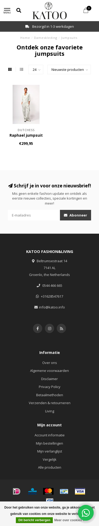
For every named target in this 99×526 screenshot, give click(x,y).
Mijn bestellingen (49, 443)
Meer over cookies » (69, 520)
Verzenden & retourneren (49, 402)
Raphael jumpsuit (26, 135)
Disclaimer (49, 378)
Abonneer (75, 215)
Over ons (49, 362)
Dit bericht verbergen (34, 520)
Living (49, 411)
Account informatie (50, 435)
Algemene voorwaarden (49, 370)
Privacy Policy (49, 386)
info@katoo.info (52, 307)
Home (25, 38)
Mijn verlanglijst (49, 451)
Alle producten (49, 467)
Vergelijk (49, 459)
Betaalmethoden (49, 395)
